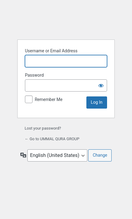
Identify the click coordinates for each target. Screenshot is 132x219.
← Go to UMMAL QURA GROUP (52, 139)
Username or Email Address (51, 50)
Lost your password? (43, 128)
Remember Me (48, 99)
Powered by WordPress (66, 19)
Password (34, 75)
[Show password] (101, 85)
